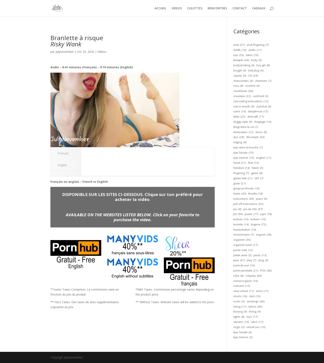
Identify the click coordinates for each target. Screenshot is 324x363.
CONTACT (239, 8)
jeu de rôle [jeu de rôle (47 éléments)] (253, 209)
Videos (102, 52)
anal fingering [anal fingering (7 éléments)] (258, 44)
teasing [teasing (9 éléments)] (240, 311)
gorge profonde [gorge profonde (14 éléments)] (246, 188)
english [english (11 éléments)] (263, 157)
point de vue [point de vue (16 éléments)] (244, 265)
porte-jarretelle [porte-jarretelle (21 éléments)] (245, 270)
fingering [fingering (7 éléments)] (241, 173)
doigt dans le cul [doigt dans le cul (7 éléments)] (245, 127)
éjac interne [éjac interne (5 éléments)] (243, 337)
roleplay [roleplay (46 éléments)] (253, 275)
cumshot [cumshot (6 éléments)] (263, 106)
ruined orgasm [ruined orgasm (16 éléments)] (245, 281)
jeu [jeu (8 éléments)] (237, 209)
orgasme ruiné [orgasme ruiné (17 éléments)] (245, 245)
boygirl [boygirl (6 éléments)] (239, 70)
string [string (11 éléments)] (240, 306)
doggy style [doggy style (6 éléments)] (242, 121)
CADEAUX (258, 8)
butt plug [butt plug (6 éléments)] (256, 70)
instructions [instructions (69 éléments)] (243, 198)
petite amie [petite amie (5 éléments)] (242, 255)
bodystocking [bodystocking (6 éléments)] (244, 65)
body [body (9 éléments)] (256, 60)
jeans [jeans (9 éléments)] (261, 198)
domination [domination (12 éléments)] (243, 132)
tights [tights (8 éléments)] (239, 316)
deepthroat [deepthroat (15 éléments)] (258, 111)
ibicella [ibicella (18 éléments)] (255, 193)
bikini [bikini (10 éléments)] (252, 55)
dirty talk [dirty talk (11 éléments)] (255, 116)
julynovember (65, 52)
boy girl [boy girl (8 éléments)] (263, 65)
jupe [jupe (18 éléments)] (266, 214)
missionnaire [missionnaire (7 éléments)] (243, 234)
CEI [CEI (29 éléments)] (253, 75)
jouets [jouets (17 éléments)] (251, 214)
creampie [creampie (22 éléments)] (242, 96)
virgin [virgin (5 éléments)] (239, 327)
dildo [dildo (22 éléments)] (239, 116)
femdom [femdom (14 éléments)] (241, 168)
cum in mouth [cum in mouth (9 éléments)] (243, 106)
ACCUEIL (160, 8)
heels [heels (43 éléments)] (239, 193)
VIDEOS (177, 8)
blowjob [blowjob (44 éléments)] (241, 60)
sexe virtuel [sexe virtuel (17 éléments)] (243, 291)
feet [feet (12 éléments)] (253, 162)
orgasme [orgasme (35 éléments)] (242, 239)
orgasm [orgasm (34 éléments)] (264, 234)
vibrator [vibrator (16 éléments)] (241, 322)
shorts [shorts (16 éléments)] (240, 296)
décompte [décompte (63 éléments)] (255, 137)
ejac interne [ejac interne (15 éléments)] (243, 157)
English (62, 165)
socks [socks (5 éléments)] (239, 301)
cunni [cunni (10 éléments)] (239, 111)
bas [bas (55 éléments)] (238, 55)
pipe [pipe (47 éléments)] (239, 260)
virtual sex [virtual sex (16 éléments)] (256, 327)
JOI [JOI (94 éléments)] (238, 214)
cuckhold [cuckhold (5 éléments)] (260, 96)
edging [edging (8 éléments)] (240, 142)
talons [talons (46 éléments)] (255, 306)
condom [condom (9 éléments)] (252, 85)
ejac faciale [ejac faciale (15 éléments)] (243, 152)
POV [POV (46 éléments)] (266, 270)
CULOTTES (194, 8)
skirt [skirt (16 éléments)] (255, 296)
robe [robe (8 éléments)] (238, 275)
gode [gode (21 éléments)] (239, 183)
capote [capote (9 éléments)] (239, 75)
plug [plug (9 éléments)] (263, 260)
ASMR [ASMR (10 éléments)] (240, 50)
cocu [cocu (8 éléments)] (238, 85)
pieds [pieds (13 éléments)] (260, 255)
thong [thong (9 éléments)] (255, 311)
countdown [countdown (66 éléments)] (243, 91)
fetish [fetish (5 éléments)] (257, 168)
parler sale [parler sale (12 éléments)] (243, 250)
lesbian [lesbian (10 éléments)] (241, 219)
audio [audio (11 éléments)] (255, 50)
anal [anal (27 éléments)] (239, 44)
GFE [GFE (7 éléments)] (258, 178)
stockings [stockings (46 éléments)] (256, 301)
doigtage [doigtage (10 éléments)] (263, 121)
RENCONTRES (217, 8)
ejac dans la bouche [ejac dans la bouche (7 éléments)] (248, 147)
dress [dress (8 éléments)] (261, 132)
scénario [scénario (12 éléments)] (241, 286)
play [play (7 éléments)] (251, 260)
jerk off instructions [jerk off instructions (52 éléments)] (248, 204)
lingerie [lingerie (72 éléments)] (258, 224)
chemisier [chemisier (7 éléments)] (263, 80)
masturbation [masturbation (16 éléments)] (244, 229)
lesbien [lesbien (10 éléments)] (258, 219)
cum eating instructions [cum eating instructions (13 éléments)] (250, 101)
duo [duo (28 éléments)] (238, 137)
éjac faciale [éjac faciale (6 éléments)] (242, 332)
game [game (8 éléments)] (257, 173)
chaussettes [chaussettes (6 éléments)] (243, 80)
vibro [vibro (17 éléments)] (257, 322)
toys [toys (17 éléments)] (252, 316)
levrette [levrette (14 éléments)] (241, 224)
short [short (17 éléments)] (262, 291)
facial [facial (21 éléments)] (239, 162)
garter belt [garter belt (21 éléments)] (243, 178)
